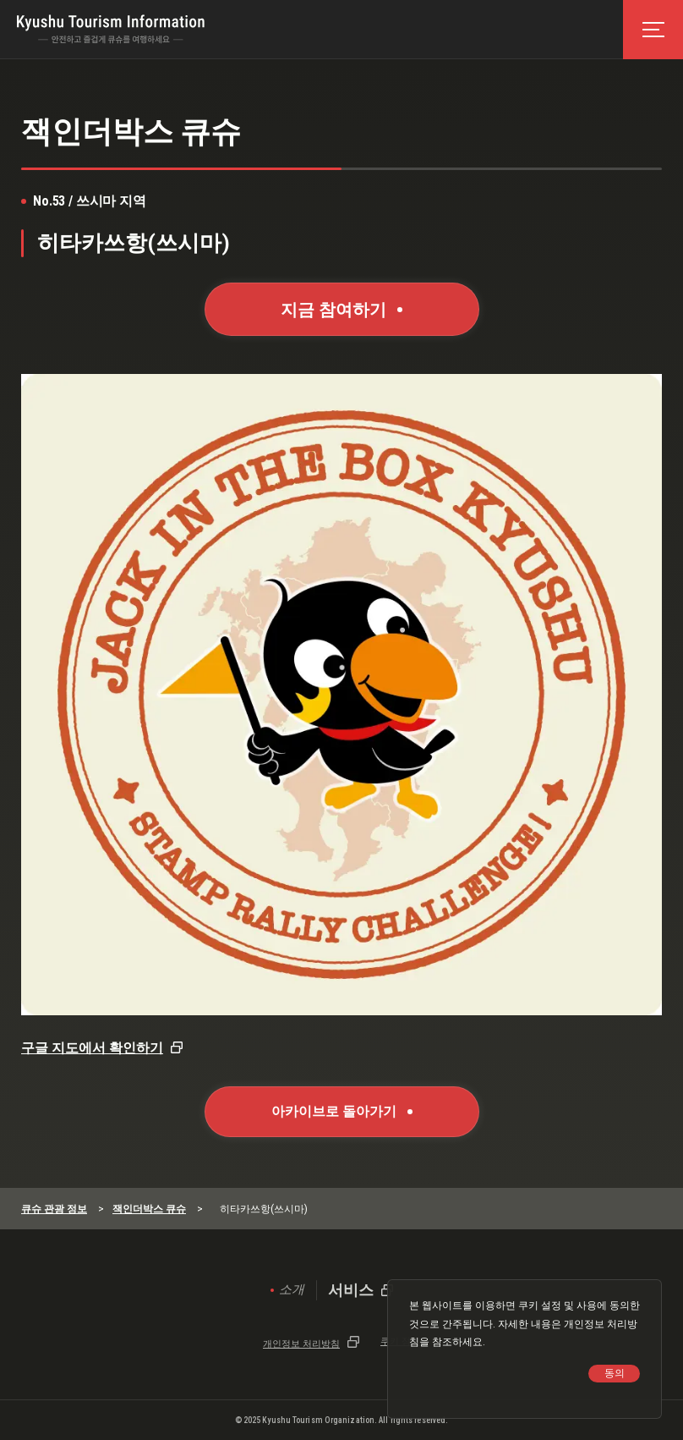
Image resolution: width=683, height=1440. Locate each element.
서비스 (351, 1290)
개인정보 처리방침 (301, 1343)
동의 (614, 1373)
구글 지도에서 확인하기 (92, 1048)
